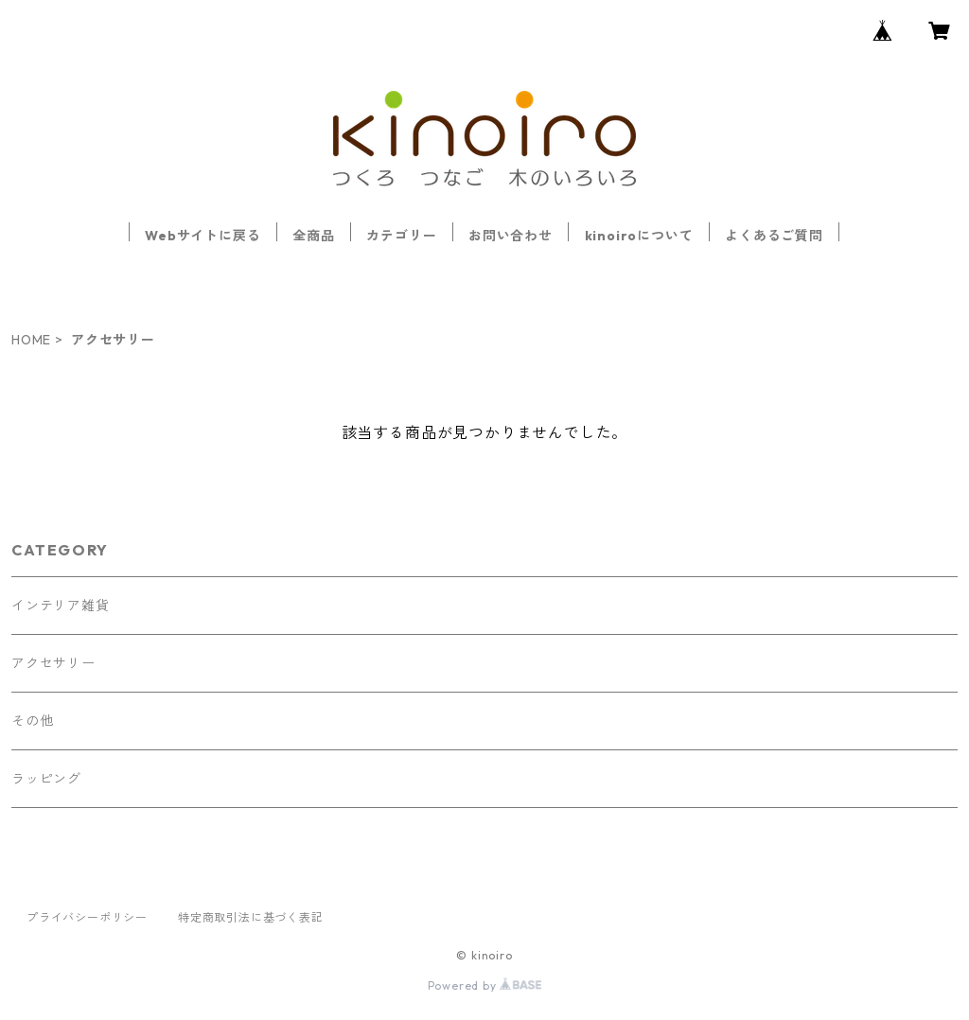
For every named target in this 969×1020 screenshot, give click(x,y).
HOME (31, 339)
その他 (32, 721)
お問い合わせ (510, 235)
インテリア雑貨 (60, 605)
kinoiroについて (639, 235)
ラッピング (46, 778)
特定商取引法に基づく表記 (251, 917)
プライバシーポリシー (87, 917)
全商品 (313, 235)
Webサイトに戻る (202, 235)
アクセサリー (53, 663)
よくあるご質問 (774, 235)
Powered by (485, 985)
